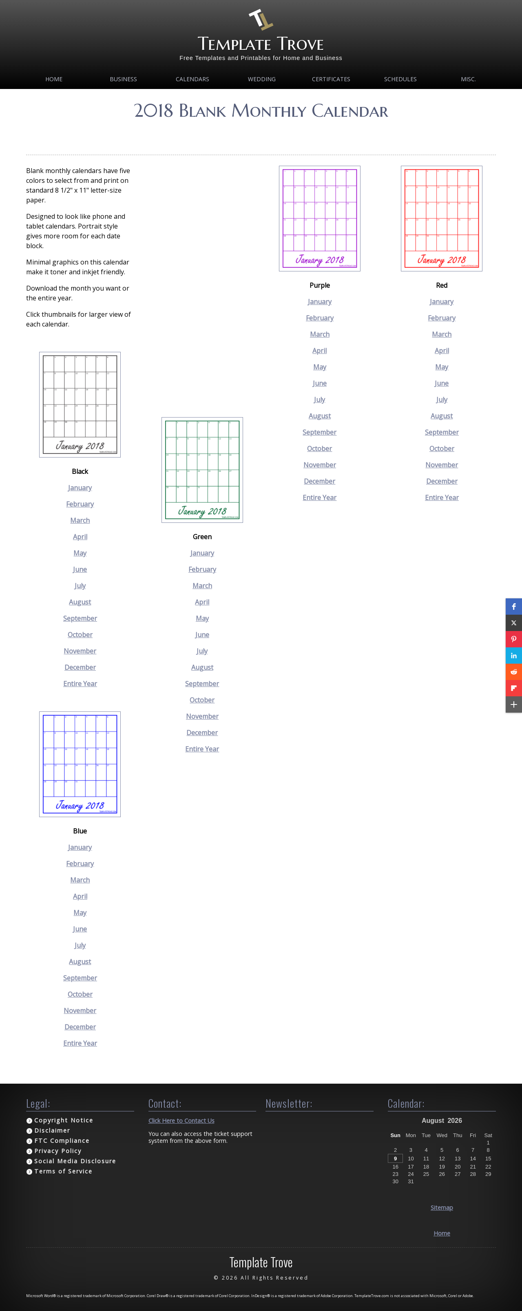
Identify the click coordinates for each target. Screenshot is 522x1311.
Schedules (400, 79)
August (80, 602)
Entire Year (80, 683)
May (79, 553)
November (80, 651)
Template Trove (261, 43)
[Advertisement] (261, 134)
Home (53, 79)
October (80, 634)
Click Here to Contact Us (181, 1120)
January (80, 487)
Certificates (331, 79)
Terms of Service (63, 1171)
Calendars (192, 79)
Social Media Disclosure (75, 1161)
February (80, 504)
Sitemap (442, 1207)
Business (123, 79)
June (80, 569)
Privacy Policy (58, 1151)
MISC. (468, 79)
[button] (514, 606)
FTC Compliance (62, 1140)
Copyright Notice (63, 1120)
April (80, 536)
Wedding (262, 79)
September (80, 618)
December (80, 667)
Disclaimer (52, 1130)
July (80, 585)
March (80, 520)
